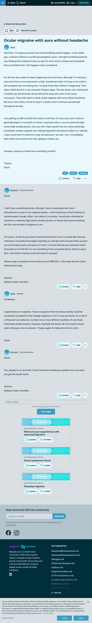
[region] (46, 610)
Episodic (73, 173)
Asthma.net (57, 567)
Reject (81, 618)
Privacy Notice (53, 522)
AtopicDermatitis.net (61, 571)
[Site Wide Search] (21, 3)
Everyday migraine (34, 486)
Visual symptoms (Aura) (37, 460)
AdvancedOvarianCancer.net (65, 555)
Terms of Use (11, 525)
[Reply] (77, 178)
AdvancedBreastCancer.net (65, 551)
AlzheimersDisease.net (63, 563)
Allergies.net (57, 559)
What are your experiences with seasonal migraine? (41, 433)
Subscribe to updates (26, 30)
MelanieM (14, 190)
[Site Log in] (71, 3)
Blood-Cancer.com (60, 587)
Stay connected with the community (27, 509)
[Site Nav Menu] (11, 3)
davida (12, 47)
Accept (64, 618)
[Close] (88, 601)
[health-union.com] (22, 546)
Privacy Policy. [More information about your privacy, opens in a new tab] (48, 613)
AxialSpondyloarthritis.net (64, 579)
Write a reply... (13, 402)
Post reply (46, 411)
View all (56, 593)
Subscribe (84, 3)
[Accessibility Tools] (58, 3)
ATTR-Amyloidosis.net (62, 575)
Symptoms (83, 173)
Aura (65, 173)
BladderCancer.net (60, 583)
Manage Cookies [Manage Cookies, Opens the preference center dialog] (8, 618)
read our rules (43, 406)
